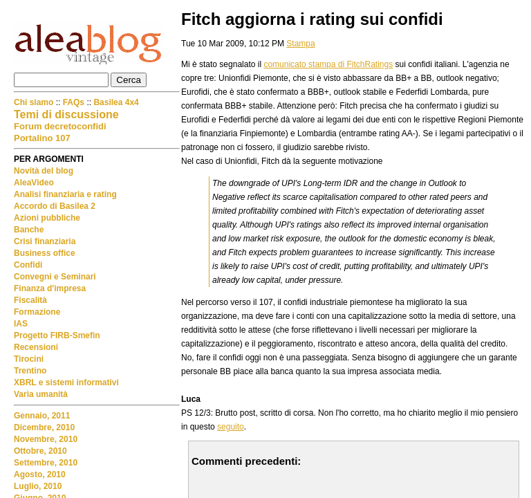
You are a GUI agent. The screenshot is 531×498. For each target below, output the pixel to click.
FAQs (73, 102)
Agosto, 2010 (40, 474)
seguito (230, 427)
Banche (29, 229)
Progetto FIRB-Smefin (57, 335)
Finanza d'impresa (50, 288)
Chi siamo (35, 102)
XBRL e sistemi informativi (66, 382)
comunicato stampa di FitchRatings (328, 64)
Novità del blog (43, 171)
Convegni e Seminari (55, 277)
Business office (44, 253)
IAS (21, 324)
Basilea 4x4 (115, 102)
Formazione (37, 312)
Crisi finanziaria (44, 241)
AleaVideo (34, 182)
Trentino (30, 371)
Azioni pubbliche (47, 218)
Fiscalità (30, 300)
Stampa (300, 43)
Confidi (28, 265)
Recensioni (36, 347)
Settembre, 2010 (45, 463)
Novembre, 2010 (45, 439)
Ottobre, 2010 (40, 451)
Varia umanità (41, 394)
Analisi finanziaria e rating (65, 194)
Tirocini (29, 359)
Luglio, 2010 (38, 486)
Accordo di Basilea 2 (54, 206)
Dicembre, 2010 (44, 427)
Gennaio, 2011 (42, 416)
